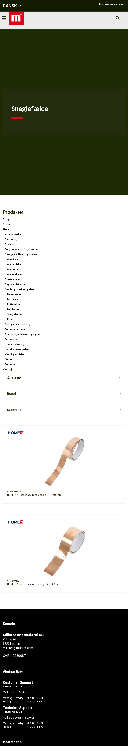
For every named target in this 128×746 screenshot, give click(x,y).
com (33, 692)
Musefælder (14, 294)
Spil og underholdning (17, 324)
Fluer (10, 319)
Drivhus (9, 244)
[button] (26, 6)
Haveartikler (12, 259)
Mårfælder (13, 299)
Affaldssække (13, 234)
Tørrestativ (11, 339)
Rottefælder (14, 304)
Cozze (6, 224)
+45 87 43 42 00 (12, 686)
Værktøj (7, 369)
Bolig (6, 219)
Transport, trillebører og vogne (22, 334)
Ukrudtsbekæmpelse (17, 349)
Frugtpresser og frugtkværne (21, 249)
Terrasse (10, 364)
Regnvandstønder (15, 284)
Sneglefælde (14, 314)
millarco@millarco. (20, 692)
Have (6, 229)
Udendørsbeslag (14, 344)
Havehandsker (13, 264)
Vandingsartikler (14, 354)
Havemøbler (12, 269)
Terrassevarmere (15, 329)
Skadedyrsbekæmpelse (19, 289)
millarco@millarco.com (18, 648)
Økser (8, 359)
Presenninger (13, 279)
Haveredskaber (13, 274)
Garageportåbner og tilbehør (21, 254)
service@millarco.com (22, 717)
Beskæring (11, 239)
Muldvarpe (13, 309)
